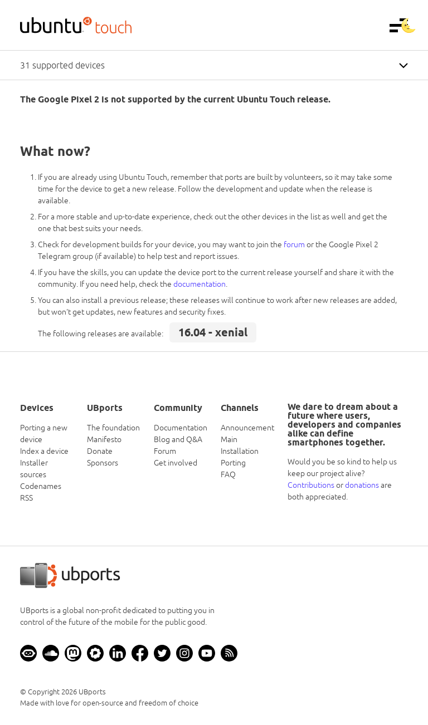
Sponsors (102, 462)
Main (229, 439)
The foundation (113, 427)
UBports (92, 692)
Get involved (175, 462)
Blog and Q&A (178, 439)
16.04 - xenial (212, 332)
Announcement (247, 427)
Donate (100, 451)
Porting (233, 462)
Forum (165, 451)
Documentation (180, 427)
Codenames (40, 486)
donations (362, 485)
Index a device (44, 451)
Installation (240, 451)
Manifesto (104, 439)
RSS (26, 497)
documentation (199, 284)
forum (294, 244)
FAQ (228, 474)
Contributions (311, 485)
